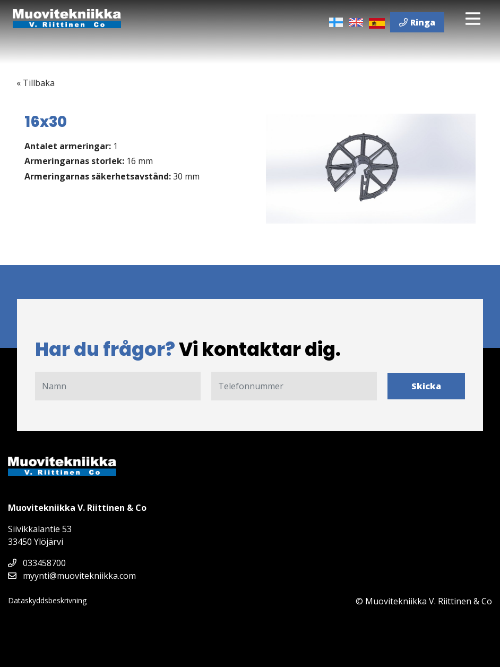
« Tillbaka (35, 83)
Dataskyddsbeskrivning (47, 600)
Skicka (426, 386)
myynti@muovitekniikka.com (72, 576)
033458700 (37, 563)
